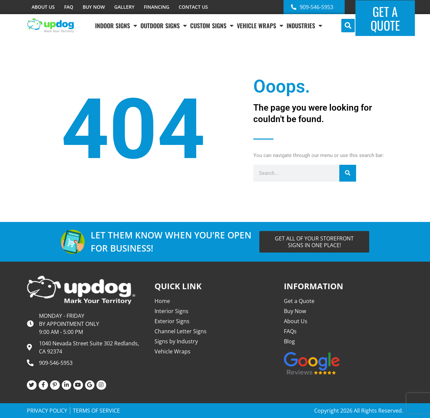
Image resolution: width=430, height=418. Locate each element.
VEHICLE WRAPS (260, 25)
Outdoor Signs (163, 25)
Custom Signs (211, 25)
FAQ (68, 7)
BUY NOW (94, 7)
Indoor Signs (116, 25)
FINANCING (156, 7)
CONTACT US (193, 7)
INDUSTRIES (304, 25)
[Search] (347, 173)
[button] (348, 25)
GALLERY (124, 7)
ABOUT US (43, 7)
